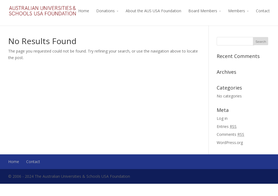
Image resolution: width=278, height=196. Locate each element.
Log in (222, 118)
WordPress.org (230, 142)
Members (236, 10)
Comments (230, 134)
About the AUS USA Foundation (153, 10)
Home (83, 10)
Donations (105, 10)
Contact (263, 10)
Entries (227, 126)
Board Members (202, 10)
